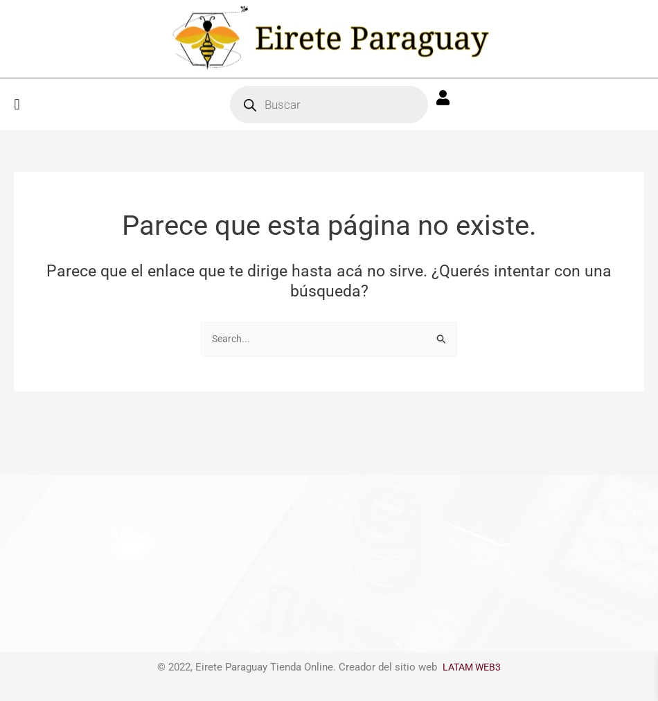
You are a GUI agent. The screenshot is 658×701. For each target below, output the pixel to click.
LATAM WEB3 (472, 667)
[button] (17, 105)
